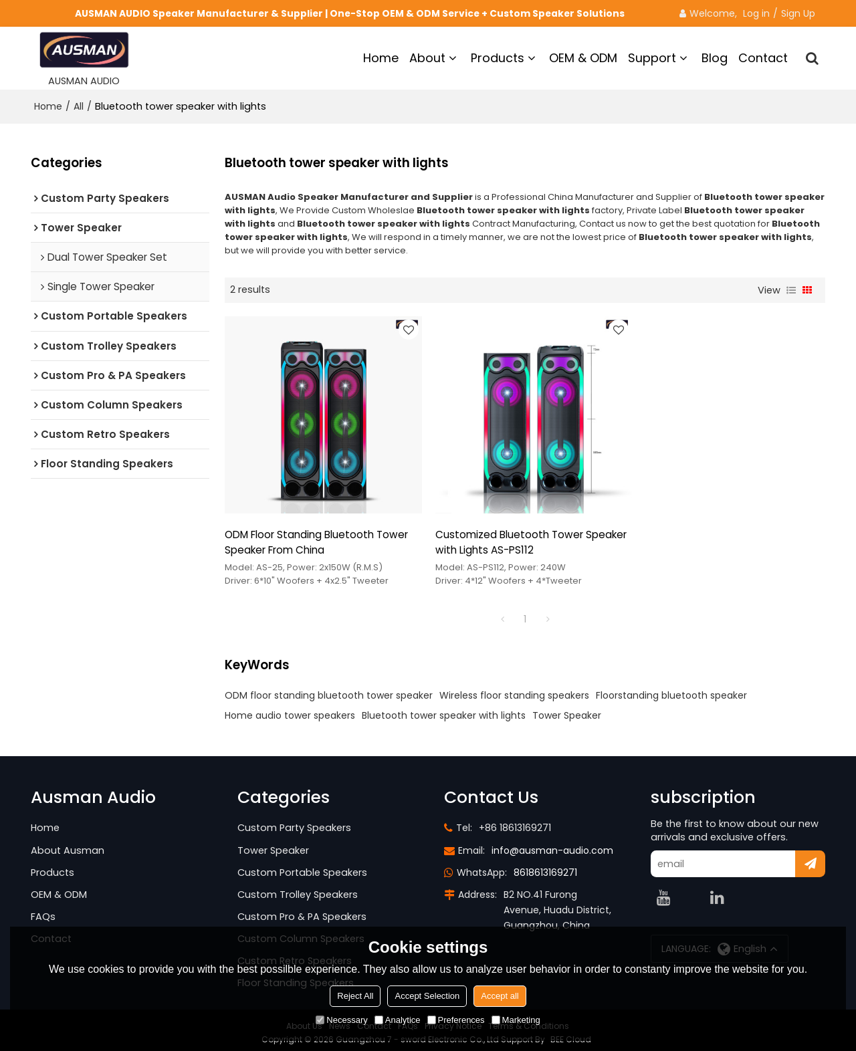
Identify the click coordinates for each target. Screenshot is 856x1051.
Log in (756, 13)
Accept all (499, 996)
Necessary (341, 1020)
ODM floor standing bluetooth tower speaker (329, 689)
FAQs (43, 910)
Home (381, 57)
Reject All (355, 996)
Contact (763, 57)
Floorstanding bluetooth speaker (671, 689)
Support (652, 57)
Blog (715, 57)
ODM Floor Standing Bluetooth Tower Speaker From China (316, 536)
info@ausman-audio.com (552, 844)
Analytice (397, 1020)
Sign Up (798, 13)
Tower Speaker (566, 709)
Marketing (516, 1020)
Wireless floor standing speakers (514, 689)
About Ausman (67, 844)
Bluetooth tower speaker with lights (444, 709)
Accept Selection (427, 996)
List (791, 289)
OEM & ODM (583, 57)
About (427, 57)
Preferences (456, 1020)
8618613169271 (545, 866)
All (79, 106)
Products (497, 57)
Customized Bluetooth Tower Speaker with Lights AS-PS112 (525, 536)
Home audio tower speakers (290, 709)
